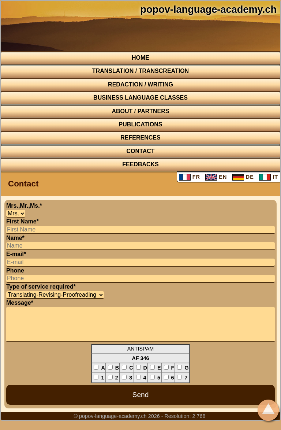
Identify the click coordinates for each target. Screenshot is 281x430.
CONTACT (140, 151)
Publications (140, 124)
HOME (140, 58)
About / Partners (140, 111)
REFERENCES (140, 137)
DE (243, 177)
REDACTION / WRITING (140, 84)
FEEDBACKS (140, 164)
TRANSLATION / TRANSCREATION (140, 71)
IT (268, 177)
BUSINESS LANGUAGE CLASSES (140, 97)
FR (189, 177)
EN (216, 177)
